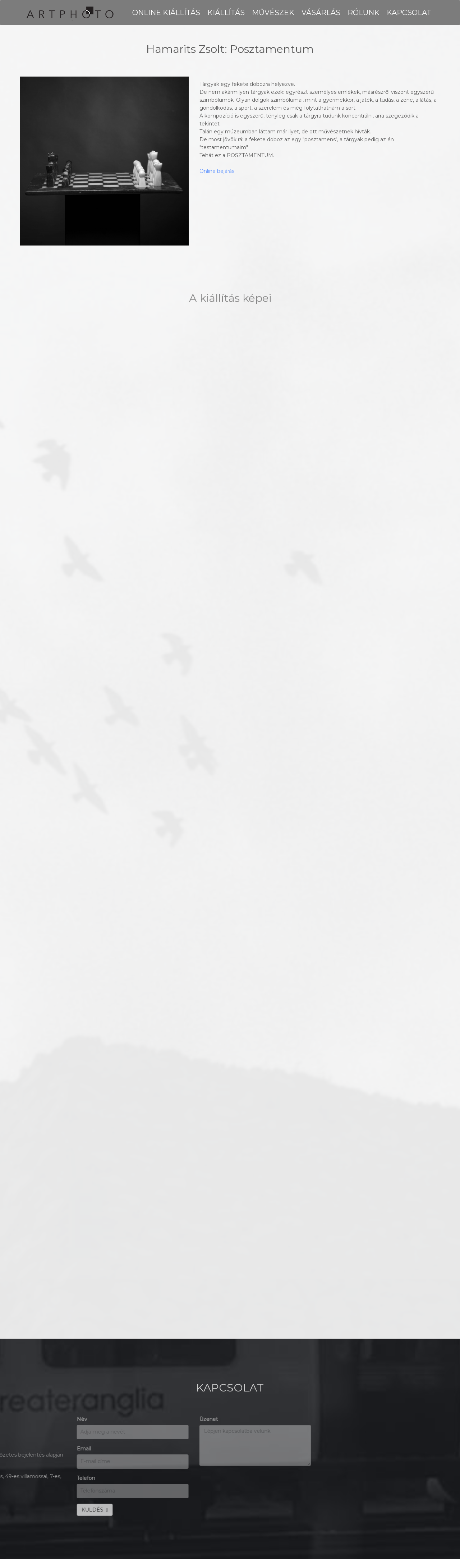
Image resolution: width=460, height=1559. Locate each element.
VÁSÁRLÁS (321, 12)
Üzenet (52, 1419)
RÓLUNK (364, 12)
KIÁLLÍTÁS (226, 12)
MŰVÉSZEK (273, 12)
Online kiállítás (166, 12)
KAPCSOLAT (409, 12)
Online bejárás (216, 171)
